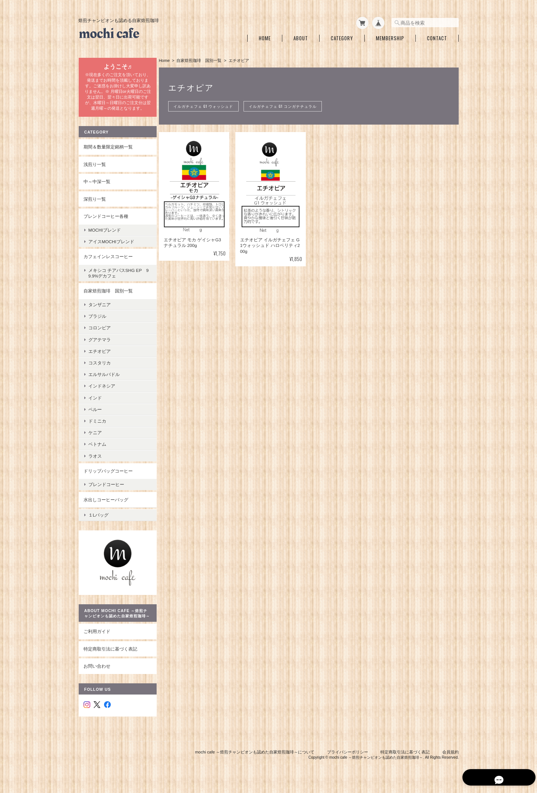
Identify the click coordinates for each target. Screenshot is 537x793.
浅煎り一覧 (94, 168)
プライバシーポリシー (347, 755)
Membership (390, 36)
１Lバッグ (98, 517)
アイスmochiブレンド (111, 245)
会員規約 (450, 755)
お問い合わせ (96, 669)
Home (265, 36)
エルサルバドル (103, 378)
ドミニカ (97, 425)
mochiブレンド (104, 234)
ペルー (94, 413)
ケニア (94, 436)
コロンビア (99, 331)
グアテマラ (99, 343)
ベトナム (97, 448)
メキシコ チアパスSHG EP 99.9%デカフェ (117, 277)
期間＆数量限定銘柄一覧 (107, 150)
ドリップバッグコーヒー (107, 474)
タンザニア (99, 308)
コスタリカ (99, 366)
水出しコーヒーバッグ (105, 503)
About (300, 36)
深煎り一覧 (94, 203)
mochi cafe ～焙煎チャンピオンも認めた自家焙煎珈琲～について (254, 755)
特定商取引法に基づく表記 (110, 651)
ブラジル (97, 320)
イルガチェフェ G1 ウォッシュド (206, 105)
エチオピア (99, 354)
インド (94, 401)
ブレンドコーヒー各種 (105, 220)
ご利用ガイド (96, 634)
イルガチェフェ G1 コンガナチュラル (286, 105)
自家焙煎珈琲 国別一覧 (200, 59)
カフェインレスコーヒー (107, 260)
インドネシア (101, 390)
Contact (437, 36)
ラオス (94, 459)
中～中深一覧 (96, 185)
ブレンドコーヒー (106, 488)
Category (342, 36)
